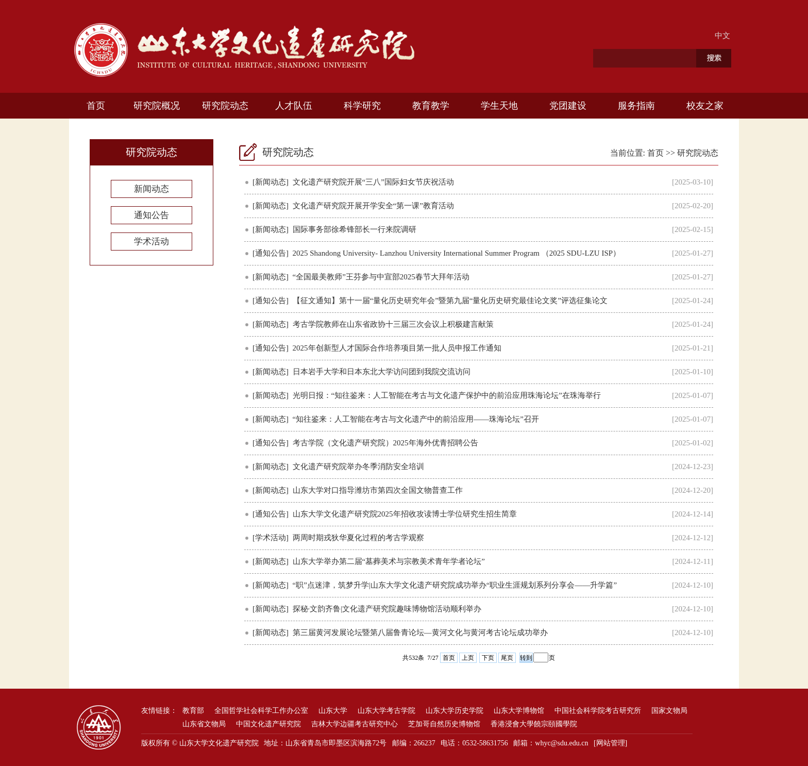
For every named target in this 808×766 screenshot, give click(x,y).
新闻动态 (151, 189)
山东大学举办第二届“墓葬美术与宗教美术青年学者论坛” (389, 561)
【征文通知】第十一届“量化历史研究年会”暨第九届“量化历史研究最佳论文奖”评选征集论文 (450, 300)
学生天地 (499, 106)
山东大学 (332, 710)
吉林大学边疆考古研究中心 (354, 724)
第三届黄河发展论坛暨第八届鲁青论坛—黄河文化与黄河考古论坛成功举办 (420, 632)
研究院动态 (225, 106)
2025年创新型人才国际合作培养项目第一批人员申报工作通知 (397, 348)
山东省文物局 (204, 724)
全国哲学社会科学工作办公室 (261, 710)
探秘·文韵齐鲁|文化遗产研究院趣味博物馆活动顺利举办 (387, 609)
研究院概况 (156, 106)
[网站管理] (610, 743)
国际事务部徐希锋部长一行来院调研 (354, 229)
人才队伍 (293, 106)
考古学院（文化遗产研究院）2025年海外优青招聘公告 (385, 443)
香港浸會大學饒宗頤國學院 (534, 724)
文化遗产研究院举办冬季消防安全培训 (358, 466)
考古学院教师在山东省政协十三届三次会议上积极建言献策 (393, 324)
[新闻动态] (270, 182)
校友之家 (704, 106)
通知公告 (151, 215)
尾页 (507, 657)
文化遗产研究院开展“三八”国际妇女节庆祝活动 (373, 182)
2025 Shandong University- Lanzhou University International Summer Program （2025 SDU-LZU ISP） (457, 253)
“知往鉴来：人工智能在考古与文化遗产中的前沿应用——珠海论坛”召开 (416, 419)
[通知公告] (270, 253)
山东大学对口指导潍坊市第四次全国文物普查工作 (378, 490)
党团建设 (567, 106)
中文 (722, 35)
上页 (468, 657)
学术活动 (151, 241)
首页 (96, 106)
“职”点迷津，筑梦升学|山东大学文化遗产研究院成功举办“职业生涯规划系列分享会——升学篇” (455, 585)
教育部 (193, 710)
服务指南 (636, 106)
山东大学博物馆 (519, 710)
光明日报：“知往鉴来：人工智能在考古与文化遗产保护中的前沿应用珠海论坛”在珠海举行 (447, 395)
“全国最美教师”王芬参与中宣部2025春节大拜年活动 (381, 277)
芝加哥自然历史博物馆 (444, 724)
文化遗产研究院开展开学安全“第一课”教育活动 (373, 206)
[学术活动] (270, 538)
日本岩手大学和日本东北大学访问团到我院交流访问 (381, 372)
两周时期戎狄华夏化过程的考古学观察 (358, 538)
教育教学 (430, 106)
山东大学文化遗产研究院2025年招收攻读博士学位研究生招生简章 (405, 514)
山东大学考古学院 (386, 710)
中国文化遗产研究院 (268, 724)
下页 (488, 657)
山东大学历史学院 (454, 710)
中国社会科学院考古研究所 (597, 710)
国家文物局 (669, 710)
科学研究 (362, 106)
